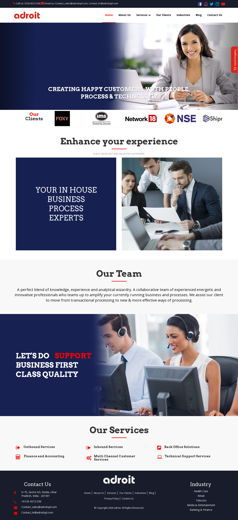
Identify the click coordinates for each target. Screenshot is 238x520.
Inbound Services (108, 447)
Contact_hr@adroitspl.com (104, 3)
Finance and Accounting (44, 456)
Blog (199, 15)
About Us (124, 15)
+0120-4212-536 (31, 501)
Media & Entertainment (201, 505)
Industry (200, 484)
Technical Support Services (187, 456)
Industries (183, 15)
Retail (201, 496)
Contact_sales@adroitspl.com (71, 3)
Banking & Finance (201, 509)
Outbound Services (39, 447)
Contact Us (214, 15)
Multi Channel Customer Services (114, 457)
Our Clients (163, 15)
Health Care (201, 491)
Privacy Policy (111, 498)
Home (109, 15)
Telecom (201, 500)
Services (143, 15)
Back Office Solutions (182, 447)
